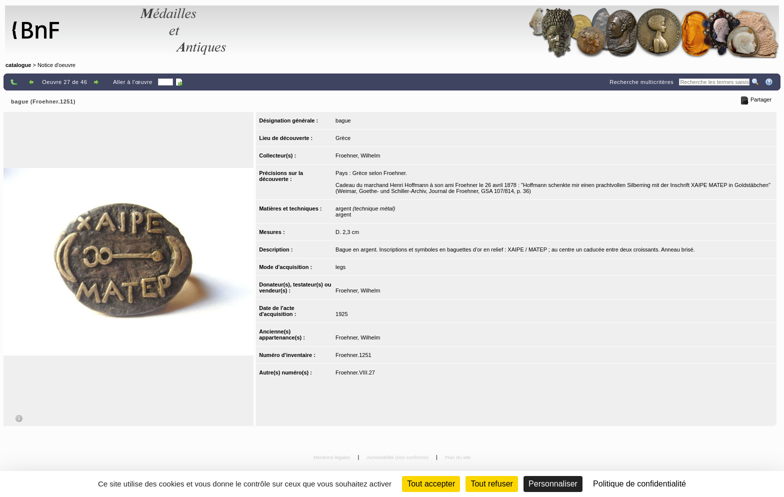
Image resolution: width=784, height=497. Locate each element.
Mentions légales (333, 457)
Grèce (343, 138)
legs (341, 267)
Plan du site (458, 457)
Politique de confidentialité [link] (639, 484)
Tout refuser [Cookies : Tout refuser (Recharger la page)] (491, 484)
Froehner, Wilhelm (358, 155)
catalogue (18, 65)
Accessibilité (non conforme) (398, 457)
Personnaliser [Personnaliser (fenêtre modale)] (553, 484)
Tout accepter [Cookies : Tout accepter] (431, 484)
